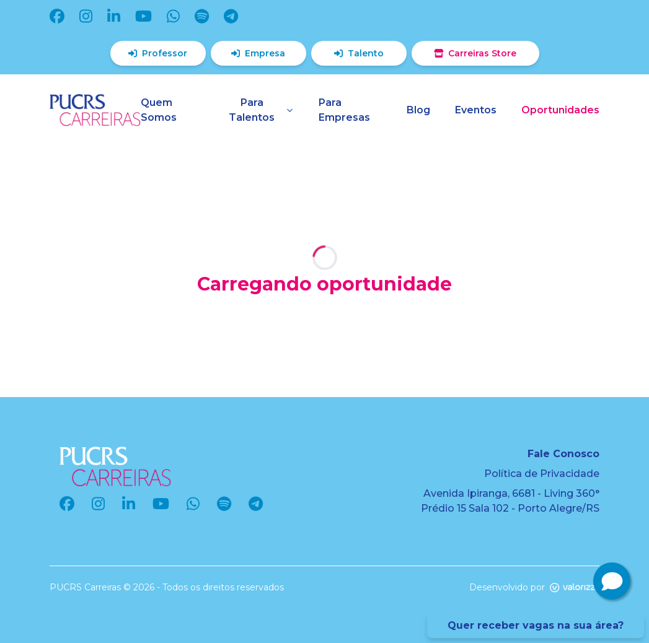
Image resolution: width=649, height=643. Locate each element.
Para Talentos (261, 110)
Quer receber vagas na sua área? (536, 625)
